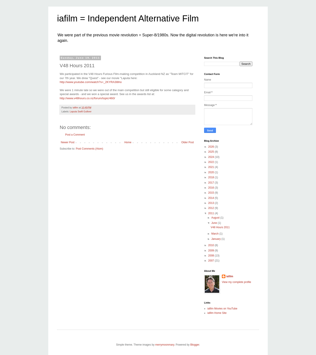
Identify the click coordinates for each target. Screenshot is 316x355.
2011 (211, 213)
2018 (211, 177)
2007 (211, 260)
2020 (211, 172)
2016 (211, 187)
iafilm (229, 276)
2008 (211, 255)
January (216, 238)
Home (127, 142)
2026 (211, 146)
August (215, 217)
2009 (211, 250)
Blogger (194, 344)
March (215, 233)
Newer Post (67, 142)
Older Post (187, 142)
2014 (211, 198)
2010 (211, 245)
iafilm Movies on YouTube (222, 308)
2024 (211, 157)
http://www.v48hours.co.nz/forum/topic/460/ (87, 98)
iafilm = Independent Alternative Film (128, 18)
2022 (211, 162)
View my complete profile (236, 282)
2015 (211, 192)
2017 (211, 182)
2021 (211, 167)
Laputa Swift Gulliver (81, 111)
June (214, 222)
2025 (211, 151)
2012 (211, 208)
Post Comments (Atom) (89, 148)
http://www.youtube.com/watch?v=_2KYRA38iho (91, 82)
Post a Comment (75, 134)
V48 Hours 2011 (220, 227)
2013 (211, 203)
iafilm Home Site (216, 312)
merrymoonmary (164, 344)
